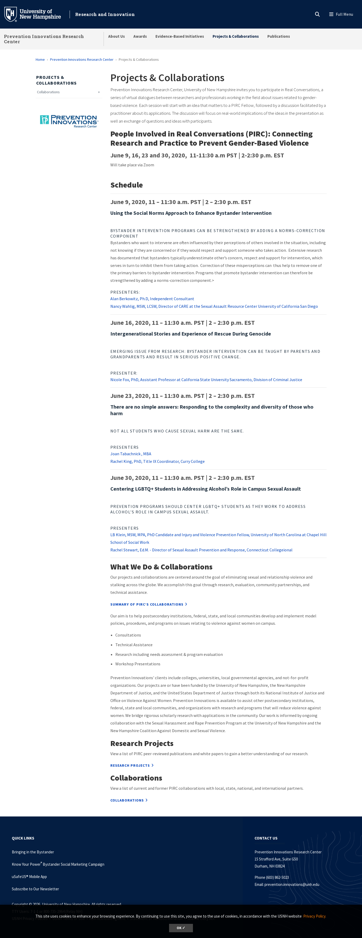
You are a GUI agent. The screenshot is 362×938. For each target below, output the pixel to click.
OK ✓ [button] (181, 928)
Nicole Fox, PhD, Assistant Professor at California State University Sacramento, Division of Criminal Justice (206, 379)
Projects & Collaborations (236, 36)
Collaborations (48, 92)
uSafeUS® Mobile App (29, 876)
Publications (278, 36)
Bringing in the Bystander (33, 851)
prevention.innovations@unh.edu (291, 884)
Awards (140, 36)
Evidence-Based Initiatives (179, 36)
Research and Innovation (105, 14)
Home (40, 59)
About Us (116, 36)
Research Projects (130, 765)
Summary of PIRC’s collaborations (146, 604)
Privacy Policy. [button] (314, 916)
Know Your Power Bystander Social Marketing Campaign (58, 864)
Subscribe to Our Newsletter (35, 888)
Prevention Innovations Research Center (44, 39)
